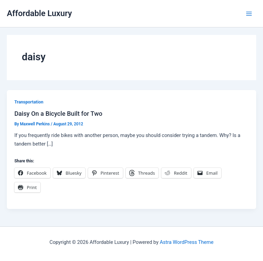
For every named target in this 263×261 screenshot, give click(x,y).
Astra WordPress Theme (186, 242)
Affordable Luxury (39, 13)
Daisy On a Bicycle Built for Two (58, 113)
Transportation (28, 101)
